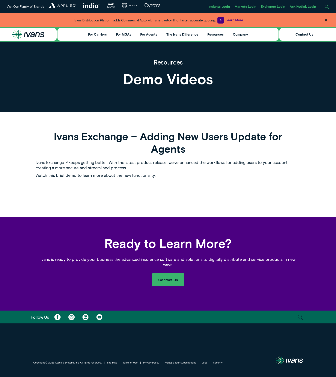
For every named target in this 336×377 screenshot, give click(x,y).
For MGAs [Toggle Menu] (123, 34)
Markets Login (245, 6)
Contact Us (304, 34)
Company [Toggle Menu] (240, 34)
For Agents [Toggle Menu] (148, 34)
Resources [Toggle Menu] (215, 34)
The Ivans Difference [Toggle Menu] (182, 34)
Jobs (204, 362)
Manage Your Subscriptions (180, 362)
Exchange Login (273, 6)
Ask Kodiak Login (303, 6)
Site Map (112, 362)
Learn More (230, 20)
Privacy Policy (151, 362)
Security (218, 362)
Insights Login (219, 6)
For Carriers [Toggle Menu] (97, 34)
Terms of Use (130, 362)
